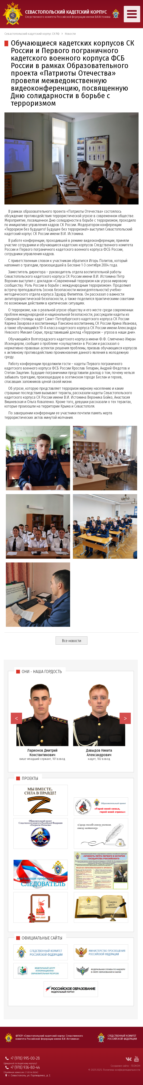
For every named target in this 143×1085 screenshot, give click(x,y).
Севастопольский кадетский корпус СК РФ (31, 33)
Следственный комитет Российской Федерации (122, 1037)
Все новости (71, 641)
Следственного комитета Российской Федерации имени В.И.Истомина (67, 14)
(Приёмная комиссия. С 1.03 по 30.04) (21, 1072)
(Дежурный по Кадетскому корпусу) (20, 1063)
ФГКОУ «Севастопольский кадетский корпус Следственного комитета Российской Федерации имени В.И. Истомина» (49, 1037)
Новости (70, 33)
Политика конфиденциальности (121, 1069)
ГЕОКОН (135, 1065)
